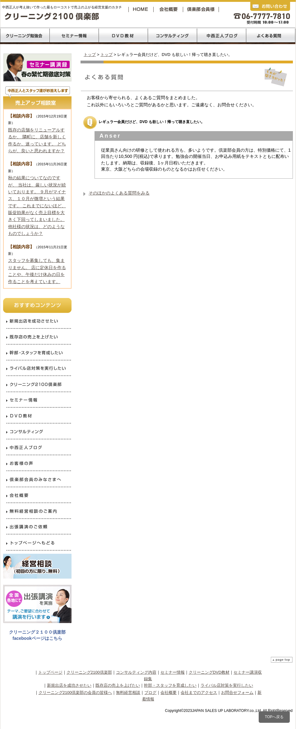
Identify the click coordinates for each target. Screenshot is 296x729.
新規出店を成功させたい (69, 685)
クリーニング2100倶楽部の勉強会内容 (24, 35)
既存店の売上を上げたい (117, 685)
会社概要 (169, 9)
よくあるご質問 (270, 35)
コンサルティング (172, 35)
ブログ (150, 692)
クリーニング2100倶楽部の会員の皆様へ (75, 692)
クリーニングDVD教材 (209, 672)
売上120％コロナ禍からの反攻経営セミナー (74, 35)
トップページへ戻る (141, 9)
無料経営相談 (128, 692)
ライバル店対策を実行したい (227, 685)
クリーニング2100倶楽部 (202, 9)
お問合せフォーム (237, 692)
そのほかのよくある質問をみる (119, 192)
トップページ (50, 672)
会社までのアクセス (199, 692)
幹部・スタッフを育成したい (170, 685)
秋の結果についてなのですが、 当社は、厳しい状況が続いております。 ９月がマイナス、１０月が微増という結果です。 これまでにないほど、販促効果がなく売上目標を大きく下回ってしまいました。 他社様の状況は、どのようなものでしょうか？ (37, 205)
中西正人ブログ (221, 35)
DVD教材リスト (123, 35)
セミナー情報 (172, 672)
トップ (90, 54)
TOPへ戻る (274, 717)
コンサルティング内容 (136, 672)
